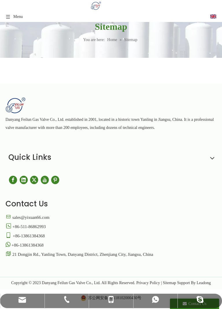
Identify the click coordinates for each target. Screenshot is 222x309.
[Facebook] (13, 180)
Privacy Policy (148, 283)
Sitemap (169, 283)
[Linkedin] (24, 180)
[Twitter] (34, 180)
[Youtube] (45, 180)
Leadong (204, 283)
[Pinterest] (55, 180)
